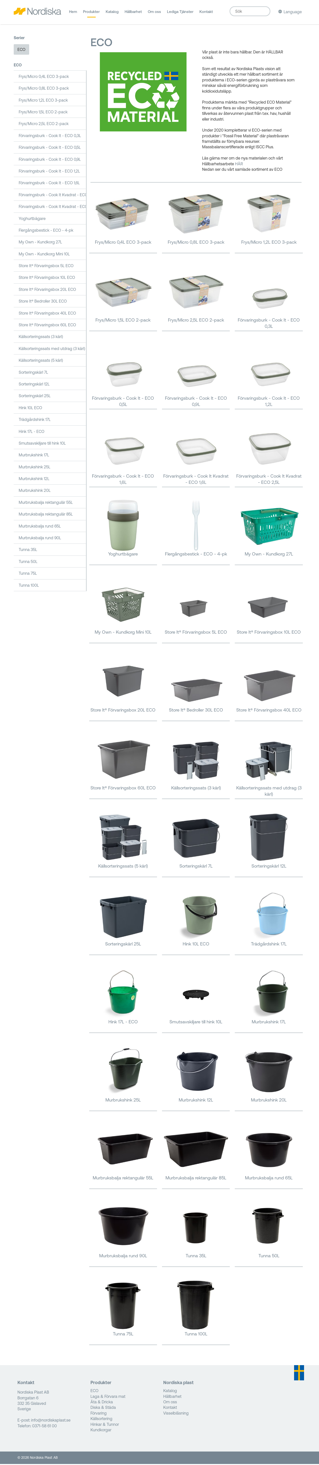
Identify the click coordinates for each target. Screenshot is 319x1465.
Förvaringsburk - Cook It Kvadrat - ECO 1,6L (53, 195)
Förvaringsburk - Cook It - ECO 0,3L (50, 136)
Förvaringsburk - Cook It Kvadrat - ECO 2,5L (53, 207)
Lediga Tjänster (180, 13)
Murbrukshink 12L (34, 479)
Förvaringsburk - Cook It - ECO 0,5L (50, 148)
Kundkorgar (100, 1431)
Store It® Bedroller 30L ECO (43, 302)
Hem (73, 13)
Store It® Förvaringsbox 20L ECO (47, 290)
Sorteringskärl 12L (34, 385)
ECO (21, 50)
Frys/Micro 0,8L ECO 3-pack (44, 89)
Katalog (112, 13)
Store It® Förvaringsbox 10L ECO (47, 278)
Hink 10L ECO (30, 408)
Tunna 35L (28, 551)
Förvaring (98, 1414)
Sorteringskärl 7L (33, 373)
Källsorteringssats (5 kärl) (41, 361)
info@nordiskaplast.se (51, 1421)
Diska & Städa (103, 1408)
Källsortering (101, 1420)
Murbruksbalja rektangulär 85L (46, 515)
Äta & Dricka (101, 1403)
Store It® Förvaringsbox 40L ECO (47, 314)
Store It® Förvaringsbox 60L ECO (47, 326)
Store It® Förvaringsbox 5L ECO (46, 266)
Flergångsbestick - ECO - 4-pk (46, 231)
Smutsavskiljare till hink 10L (42, 444)
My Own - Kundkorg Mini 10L (44, 255)
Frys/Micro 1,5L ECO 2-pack (43, 113)
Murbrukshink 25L (34, 468)
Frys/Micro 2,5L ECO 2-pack (44, 125)
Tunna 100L (29, 586)
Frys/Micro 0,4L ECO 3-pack (44, 77)
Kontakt (206, 13)
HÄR (239, 165)
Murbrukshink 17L (34, 456)
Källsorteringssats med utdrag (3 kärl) (52, 349)
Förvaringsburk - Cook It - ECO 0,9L (50, 160)
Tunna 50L (28, 562)
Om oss (154, 13)
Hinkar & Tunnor (104, 1425)
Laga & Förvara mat (107, 1397)
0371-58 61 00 (44, 1427)
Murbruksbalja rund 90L (40, 539)
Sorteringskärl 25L (35, 397)
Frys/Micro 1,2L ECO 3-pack (43, 101)
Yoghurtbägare (32, 219)
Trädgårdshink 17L (35, 420)
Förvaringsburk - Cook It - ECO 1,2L (49, 172)
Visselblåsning (176, 1414)
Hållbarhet (133, 13)
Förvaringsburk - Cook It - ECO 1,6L (49, 184)
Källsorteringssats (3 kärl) (41, 338)
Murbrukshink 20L (35, 491)
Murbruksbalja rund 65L (40, 527)
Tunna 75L (28, 574)
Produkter (91, 13)
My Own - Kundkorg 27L (40, 243)
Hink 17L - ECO (31, 432)
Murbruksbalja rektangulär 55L (46, 503)
